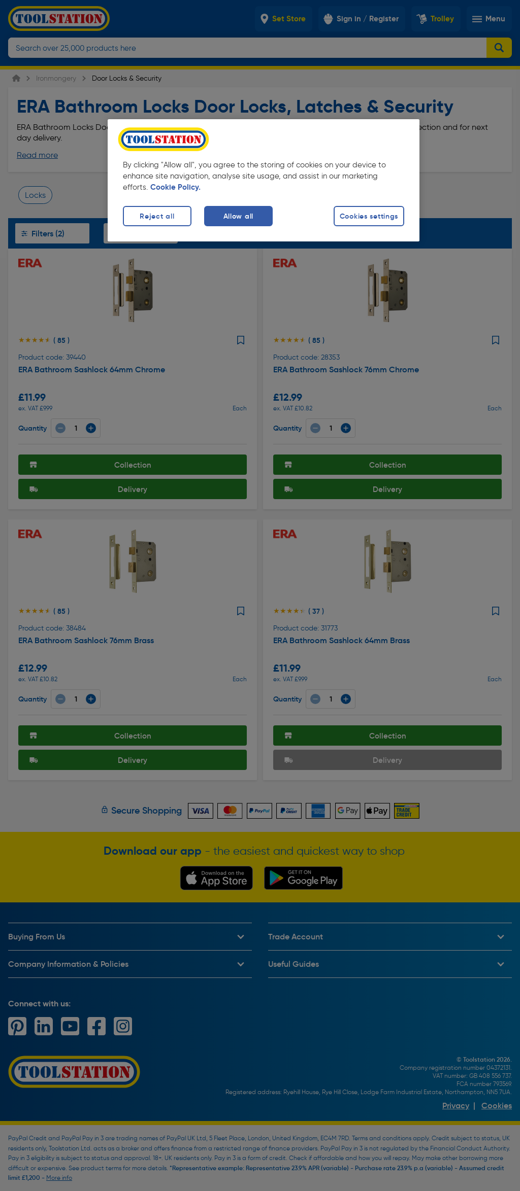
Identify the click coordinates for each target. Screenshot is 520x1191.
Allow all (238, 216)
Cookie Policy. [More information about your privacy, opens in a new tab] (175, 187)
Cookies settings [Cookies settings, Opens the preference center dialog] (369, 216)
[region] (263, 180)
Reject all (157, 216)
